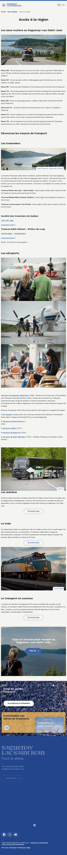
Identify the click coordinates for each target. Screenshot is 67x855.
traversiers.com (7, 225)
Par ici (34, 651)
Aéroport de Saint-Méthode (14, 437)
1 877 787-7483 (7, 221)
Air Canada (7, 414)
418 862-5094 (20, 234)
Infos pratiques (12, 12)
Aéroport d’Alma (9, 428)
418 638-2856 (6, 234)
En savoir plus (33, 511)
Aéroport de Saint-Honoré (13, 421)
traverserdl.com (7, 238)
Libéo (28, 847)
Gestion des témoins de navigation (13, 844)
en (64, 5)
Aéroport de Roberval (11, 433)
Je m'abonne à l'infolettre (19, 707)
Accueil (3, 12)
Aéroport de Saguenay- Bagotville (14, 395)
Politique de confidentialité (39, 843)
